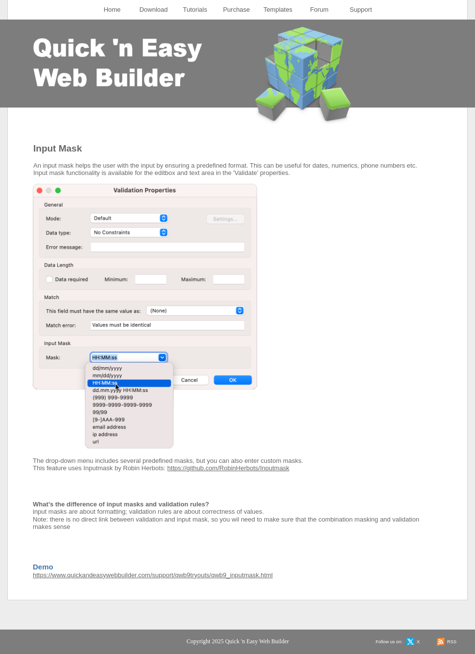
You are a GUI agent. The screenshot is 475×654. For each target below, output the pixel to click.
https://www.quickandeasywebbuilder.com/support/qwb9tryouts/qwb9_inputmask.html (153, 575)
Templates (277, 9)
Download (154, 9)
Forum (319, 9)
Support (361, 9)
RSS (451, 641)
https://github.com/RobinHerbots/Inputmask (228, 468)
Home (112, 9)
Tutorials (195, 9)
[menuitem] (112, 9)
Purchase (236, 9)
